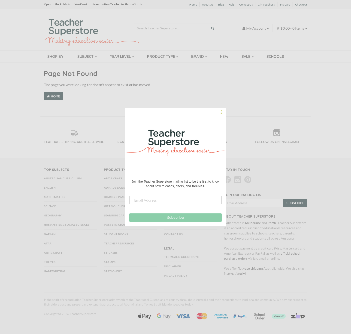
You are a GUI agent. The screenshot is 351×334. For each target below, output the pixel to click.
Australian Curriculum (63, 178)
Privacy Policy (175, 275)
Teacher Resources (119, 243)
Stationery (113, 271)
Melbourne (253, 223)
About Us (207, 4)
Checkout (301, 4)
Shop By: (55, 56)
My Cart (285, 4)
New (224, 56)
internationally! (235, 273)
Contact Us (246, 4)
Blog (221, 4)
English (50, 187)
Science (50, 206)
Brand (199, 56)
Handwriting (54, 271)
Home (193, 4)
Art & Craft (53, 252)
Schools (275, 56)
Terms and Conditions (181, 257)
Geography (53, 215)
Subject (87, 56)
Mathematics (54, 197)
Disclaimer (172, 266)
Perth (272, 223)
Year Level (122, 56)
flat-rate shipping (250, 268)
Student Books (116, 234)
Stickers (111, 252)
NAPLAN (49, 234)
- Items (291, 28)
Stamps (109, 262)
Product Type (162, 56)
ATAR (47, 243)
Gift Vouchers (266, 4)
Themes (49, 262)
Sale (248, 56)
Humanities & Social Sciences (66, 224)
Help (231, 4)
